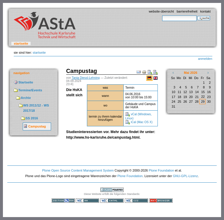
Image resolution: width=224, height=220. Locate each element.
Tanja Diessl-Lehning (86, 77)
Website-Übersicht (161, 11)
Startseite (21, 43)
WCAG (87, 200)
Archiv (26, 97)
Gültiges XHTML (112, 200)
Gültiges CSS (136, 200)
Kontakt (205, 11)
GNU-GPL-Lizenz (185, 176)
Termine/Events (30, 90)
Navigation (21, 73)
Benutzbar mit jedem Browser (161, 200)
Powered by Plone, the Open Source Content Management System (112, 190)
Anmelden (205, 58)
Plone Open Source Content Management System (77, 170)
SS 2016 (32, 118)
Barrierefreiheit (187, 11)
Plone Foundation (161, 170)
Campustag (37, 126)
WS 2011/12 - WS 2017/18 (36, 108)
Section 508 (63, 200)
